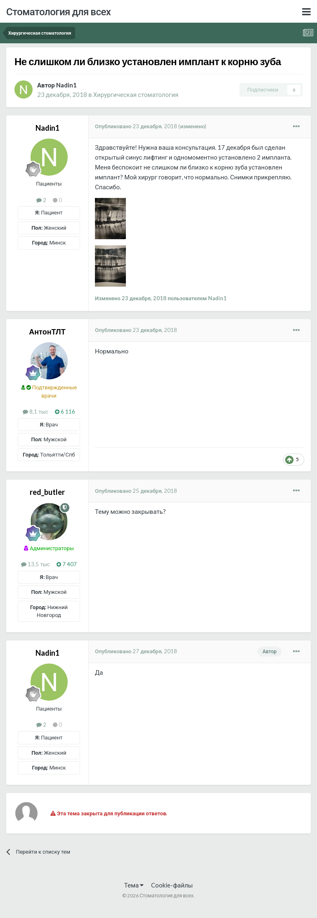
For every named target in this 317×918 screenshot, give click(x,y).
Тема (134, 885)
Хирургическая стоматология (136, 94)
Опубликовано (136, 126)
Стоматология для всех (58, 11)
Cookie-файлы (172, 885)
